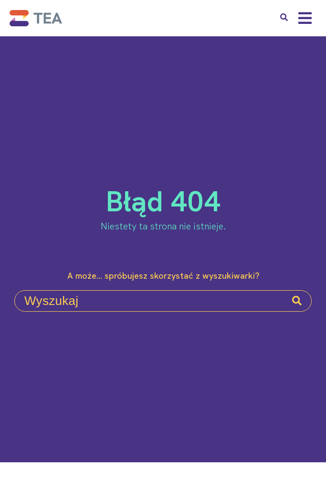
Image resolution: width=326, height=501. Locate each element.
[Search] (297, 301)
